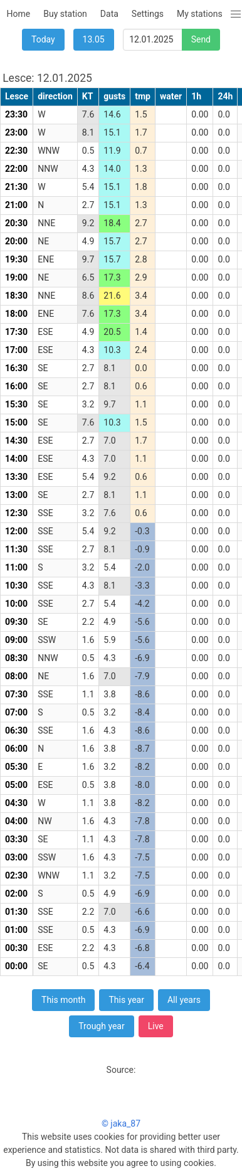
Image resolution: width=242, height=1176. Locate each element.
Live (156, 1026)
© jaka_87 (121, 1124)
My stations (200, 14)
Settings (148, 14)
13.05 (94, 39)
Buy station (65, 14)
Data (109, 14)
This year (126, 1000)
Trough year (101, 1026)
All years (184, 1000)
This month (63, 1000)
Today (43, 39)
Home (19, 14)
